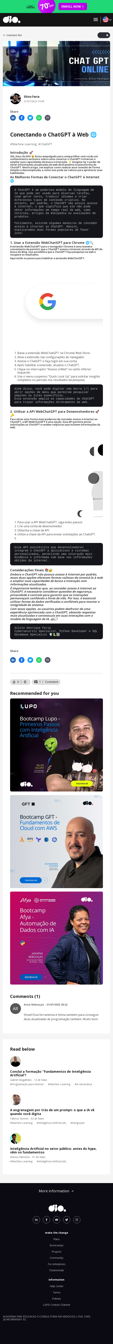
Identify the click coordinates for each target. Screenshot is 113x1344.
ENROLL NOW (72, 6)
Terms (56, 1292)
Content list (12, 35)
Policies (56, 1298)
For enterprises (56, 1264)
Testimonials (56, 1270)
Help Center (56, 1286)
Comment (51, 682)
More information (56, 1190)
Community (56, 1257)
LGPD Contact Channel (56, 1304)
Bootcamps (56, 1245)
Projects (56, 1251)
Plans (56, 1239)
